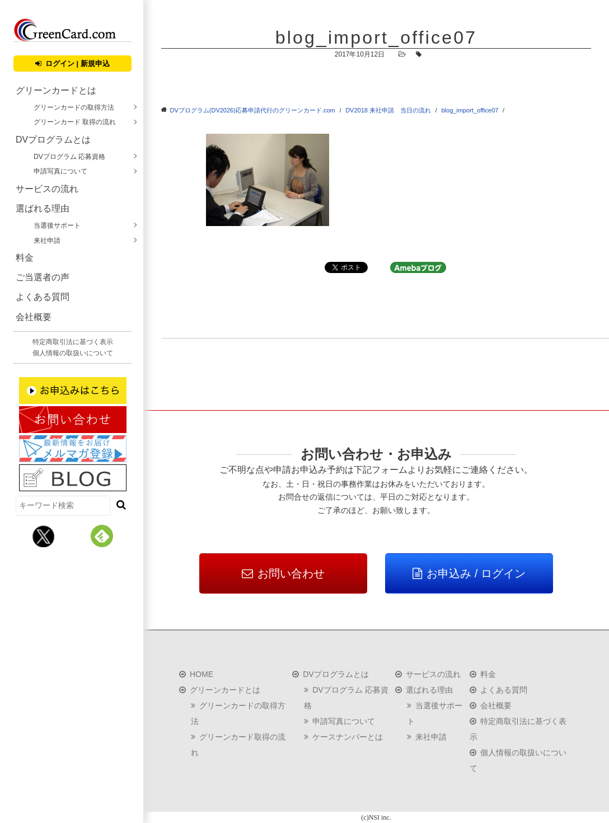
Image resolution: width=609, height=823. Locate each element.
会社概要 (33, 317)
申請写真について (60, 171)
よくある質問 (42, 297)
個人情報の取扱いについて (72, 353)
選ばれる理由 (42, 208)
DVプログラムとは (53, 139)
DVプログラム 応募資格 (69, 157)
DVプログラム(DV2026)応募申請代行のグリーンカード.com (252, 110)
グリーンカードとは (56, 90)
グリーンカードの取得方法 (74, 107)
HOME (201, 674)
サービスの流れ (47, 189)
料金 (25, 257)
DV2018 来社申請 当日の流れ (388, 110)
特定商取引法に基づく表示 (72, 342)
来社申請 (47, 240)
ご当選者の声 (42, 277)
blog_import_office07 (469, 110)
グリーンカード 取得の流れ (75, 122)
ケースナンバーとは (347, 736)
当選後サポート (57, 225)
